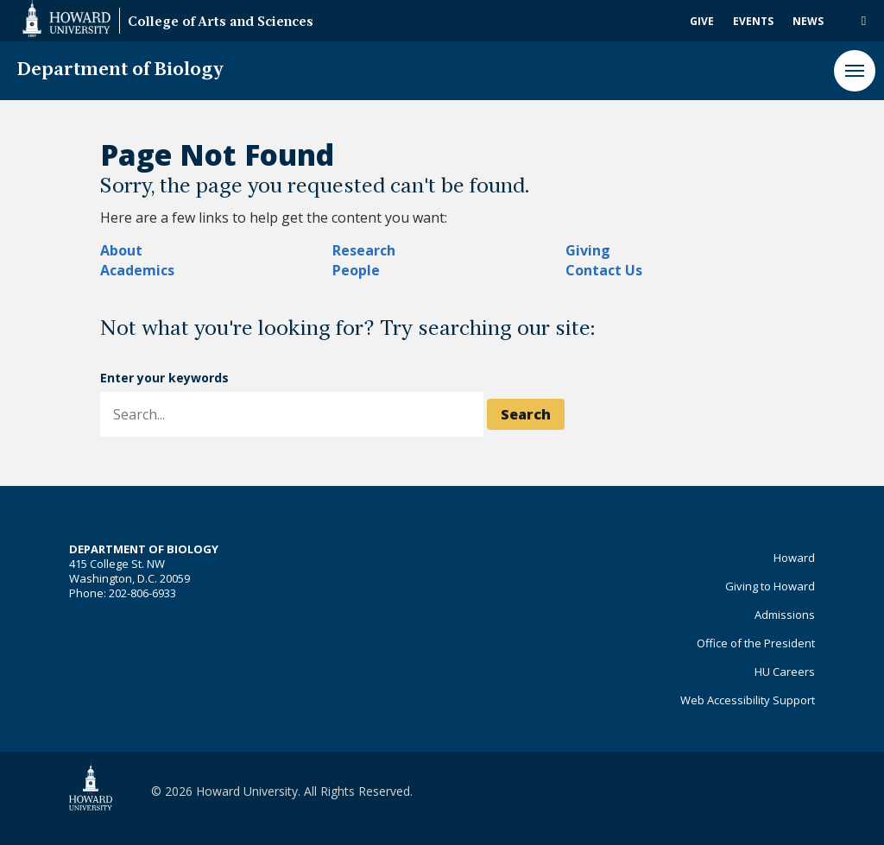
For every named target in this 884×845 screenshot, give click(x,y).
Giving (587, 250)
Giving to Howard (770, 586)
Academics (137, 270)
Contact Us (603, 270)
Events (753, 21)
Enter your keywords (164, 377)
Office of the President (756, 643)
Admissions (785, 614)
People (356, 270)
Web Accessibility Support (747, 700)
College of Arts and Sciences (220, 22)
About (121, 250)
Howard (794, 557)
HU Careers (785, 671)
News (808, 21)
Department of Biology (120, 70)
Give (702, 21)
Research (363, 250)
